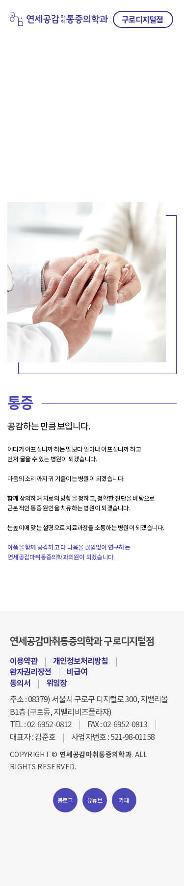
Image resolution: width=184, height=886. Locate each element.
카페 (124, 800)
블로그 (65, 800)
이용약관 (23, 660)
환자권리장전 (30, 671)
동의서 (20, 682)
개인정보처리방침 (80, 660)
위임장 (56, 682)
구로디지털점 (142, 19)
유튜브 (94, 800)
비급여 (77, 671)
